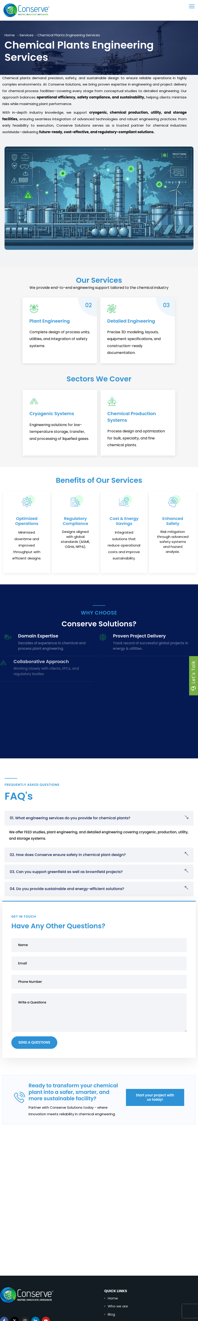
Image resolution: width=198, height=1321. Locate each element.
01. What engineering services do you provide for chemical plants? (70, 833)
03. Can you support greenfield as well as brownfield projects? (66, 887)
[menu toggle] (192, 6)
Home (10, 35)
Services (26, 35)
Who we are (139, 1306)
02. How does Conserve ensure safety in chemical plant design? (68, 869)
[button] (99, 833)
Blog (132, 1314)
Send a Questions (34, 1057)
